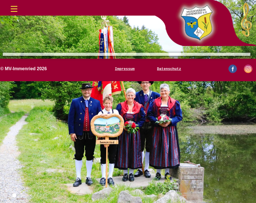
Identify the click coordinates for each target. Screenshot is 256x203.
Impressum (125, 68)
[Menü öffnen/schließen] (14, 7)
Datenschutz (169, 68)
